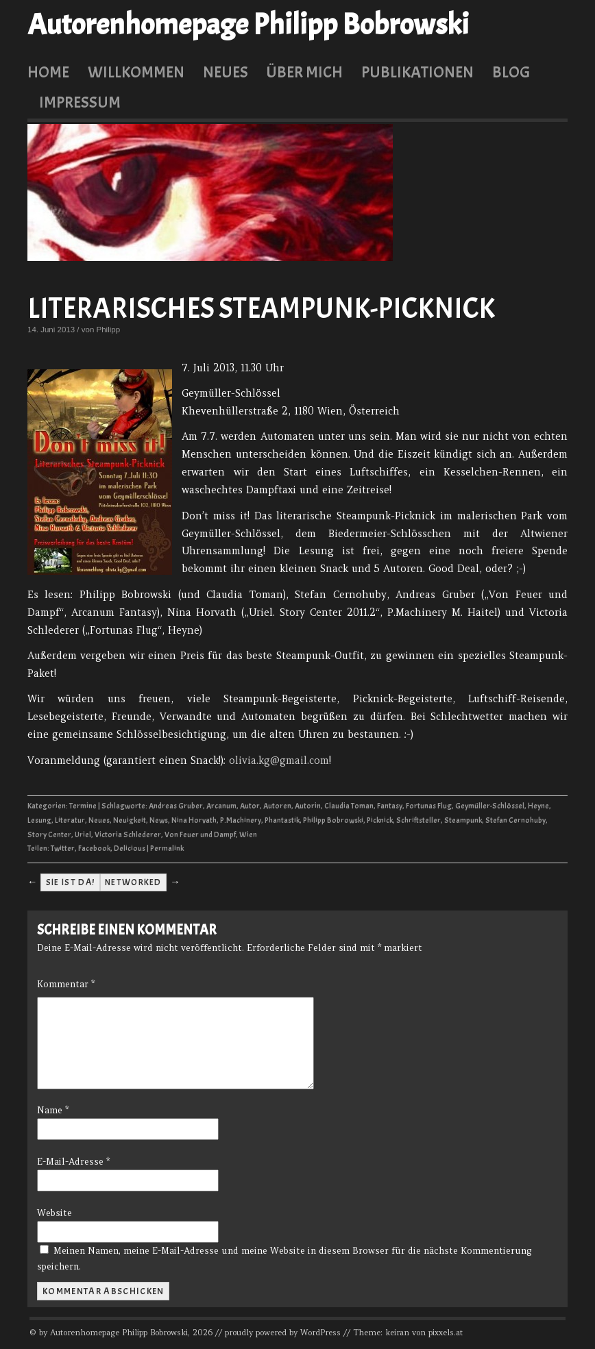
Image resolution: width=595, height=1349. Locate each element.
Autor (250, 806)
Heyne (538, 806)
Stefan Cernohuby (515, 820)
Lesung (39, 820)
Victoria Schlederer (128, 835)
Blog (511, 72)
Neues (225, 72)
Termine (83, 806)
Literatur (70, 820)
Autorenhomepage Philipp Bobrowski (248, 24)
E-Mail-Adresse (73, 1161)
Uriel (83, 835)
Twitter (63, 848)
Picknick (380, 820)
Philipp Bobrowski (333, 820)
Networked (133, 882)
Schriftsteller (418, 820)
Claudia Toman (349, 806)
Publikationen (417, 72)
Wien (248, 835)
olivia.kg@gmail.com (279, 760)
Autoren (277, 806)
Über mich (304, 72)
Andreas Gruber (176, 806)
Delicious (129, 848)
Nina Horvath (194, 820)
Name (53, 1110)
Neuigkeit (129, 820)
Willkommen (136, 72)
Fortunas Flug (429, 806)
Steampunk (463, 820)
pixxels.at (445, 1332)
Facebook (94, 848)
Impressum (80, 102)
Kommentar (66, 984)
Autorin (308, 806)
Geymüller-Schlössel (489, 806)
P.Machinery (240, 820)
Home (48, 72)
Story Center (49, 835)
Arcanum (221, 806)
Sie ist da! (70, 882)
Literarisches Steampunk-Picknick (261, 308)
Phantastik (282, 820)
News (158, 820)
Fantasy (389, 806)
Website (54, 1213)
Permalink (167, 848)
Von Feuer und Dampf (200, 835)
